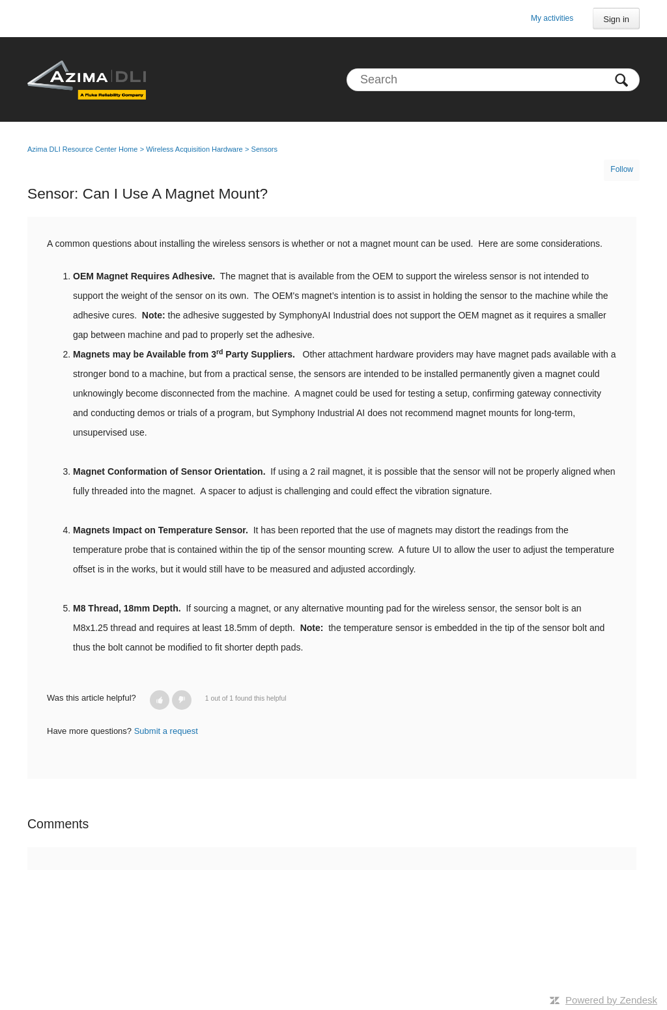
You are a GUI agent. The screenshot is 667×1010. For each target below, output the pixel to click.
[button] (159, 700)
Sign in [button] (616, 19)
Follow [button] (621, 169)
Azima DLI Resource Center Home (82, 149)
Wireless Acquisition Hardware (194, 149)
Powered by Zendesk (611, 999)
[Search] (493, 79)
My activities (552, 18)
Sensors (264, 149)
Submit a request (166, 731)
